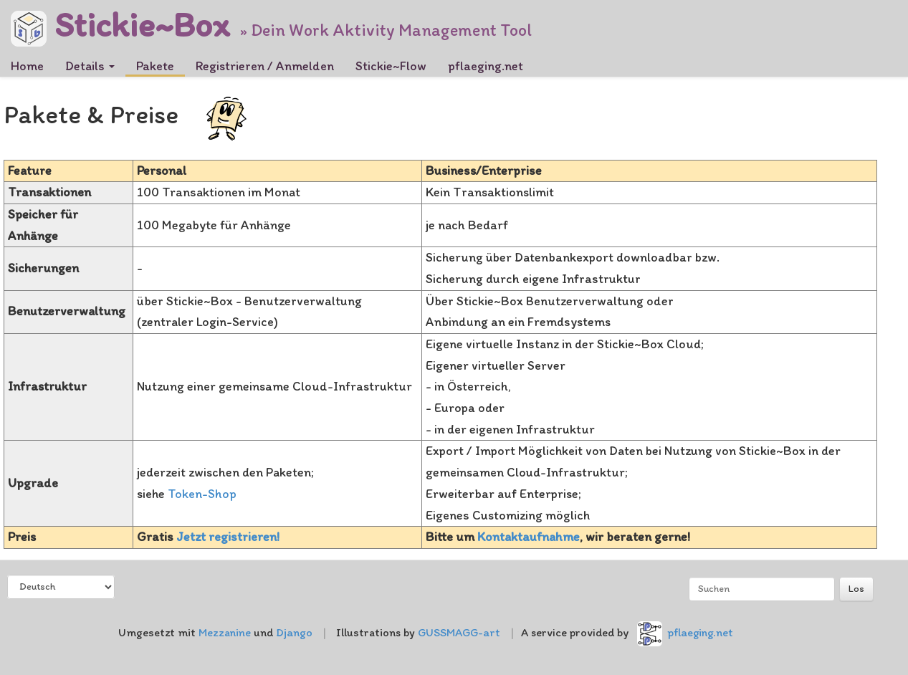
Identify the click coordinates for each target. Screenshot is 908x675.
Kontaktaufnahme (528, 537)
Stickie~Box (120, 20)
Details (90, 66)
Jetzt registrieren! (227, 537)
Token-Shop (202, 494)
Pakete (155, 66)
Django (294, 632)
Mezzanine (225, 632)
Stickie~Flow (390, 66)
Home (27, 66)
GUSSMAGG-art (459, 632)
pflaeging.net (485, 66)
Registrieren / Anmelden (265, 66)
